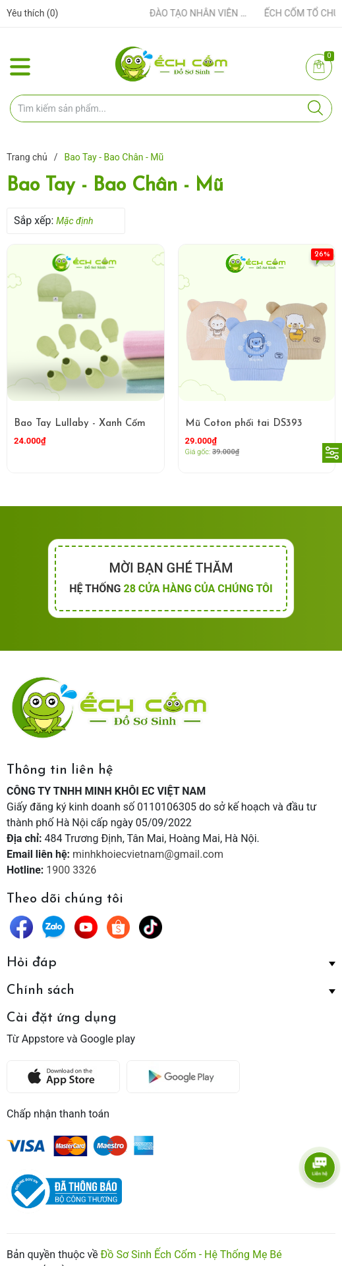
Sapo (82, 1248)
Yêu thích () (32, 13)
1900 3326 (71, 870)
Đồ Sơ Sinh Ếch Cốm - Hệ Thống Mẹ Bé (191, 1232)
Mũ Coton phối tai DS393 (243, 424)
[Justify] (315, 108)
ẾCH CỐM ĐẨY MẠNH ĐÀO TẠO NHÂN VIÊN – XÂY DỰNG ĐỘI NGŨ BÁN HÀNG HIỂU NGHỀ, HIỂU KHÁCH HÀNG (175, 13)
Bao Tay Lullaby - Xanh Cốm (80, 424)
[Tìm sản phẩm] (171, 108)
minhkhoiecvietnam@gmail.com (147, 854)
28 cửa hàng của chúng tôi (197, 588)
